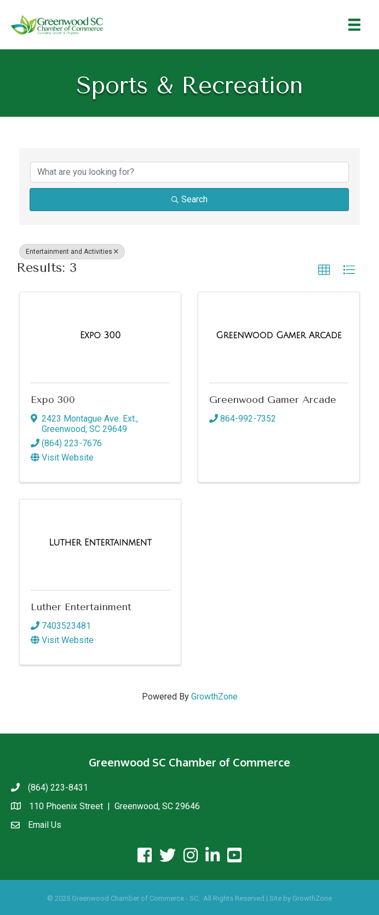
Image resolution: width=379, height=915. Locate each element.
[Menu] (354, 24)
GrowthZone (214, 696)
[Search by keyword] (189, 172)
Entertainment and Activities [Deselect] (72, 251)
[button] (324, 270)
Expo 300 (53, 400)
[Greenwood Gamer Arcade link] (278, 335)
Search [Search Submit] (189, 199)
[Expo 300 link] (100, 335)
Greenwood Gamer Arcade (272, 400)
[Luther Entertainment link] (100, 542)
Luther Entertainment (81, 607)
